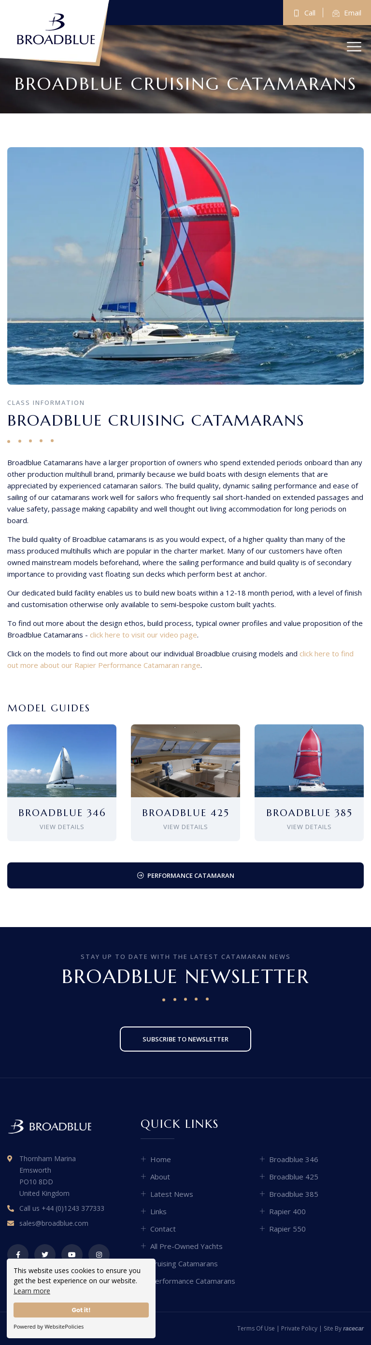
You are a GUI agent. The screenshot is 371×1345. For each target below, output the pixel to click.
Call (304, 13)
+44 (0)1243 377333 (73, 1208)
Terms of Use (256, 1328)
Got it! (80, 1310)
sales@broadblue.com (53, 1223)
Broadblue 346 (293, 1159)
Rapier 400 (287, 1211)
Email (346, 13)
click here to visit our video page (143, 634)
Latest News (171, 1194)
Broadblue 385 (293, 1194)
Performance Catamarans (192, 1281)
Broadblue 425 (293, 1176)
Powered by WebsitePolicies (49, 1326)
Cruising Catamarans (184, 1263)
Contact (163, 1229)
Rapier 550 (287, 1229)
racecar (353, 1328)
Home (160, 1159)
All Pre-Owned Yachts (186, 1246)
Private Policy (299, 1328)
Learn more (32, 1290)
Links (158, 1211)
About (160, 1176)
